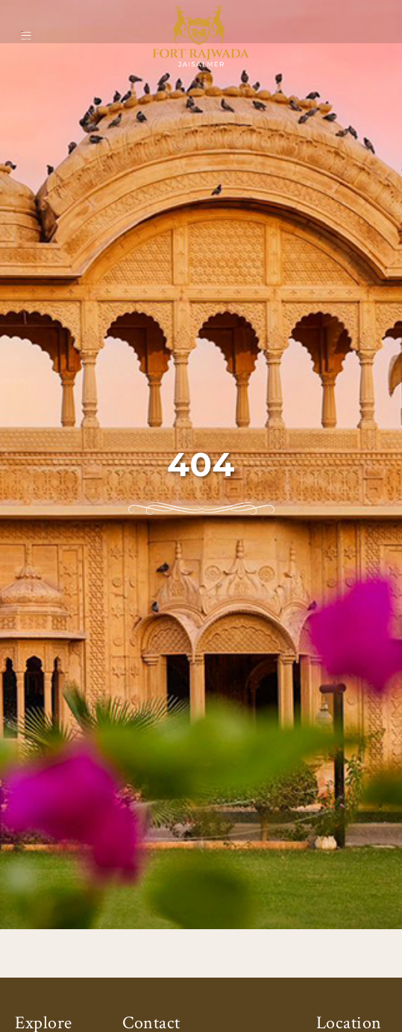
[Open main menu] (26, 35)
